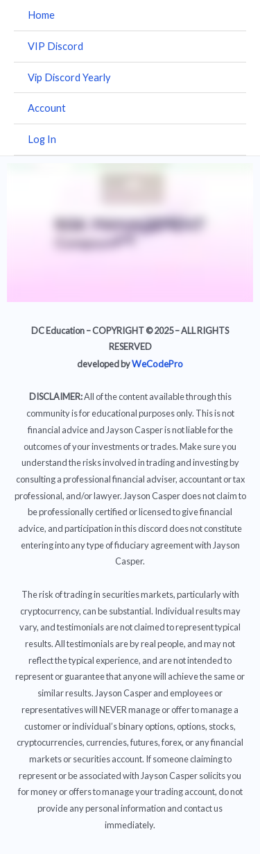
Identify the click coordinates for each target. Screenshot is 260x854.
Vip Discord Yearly (69, 77)
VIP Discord (55, 46)
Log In (42, 139)
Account (47, 108)
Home (41, 15)
